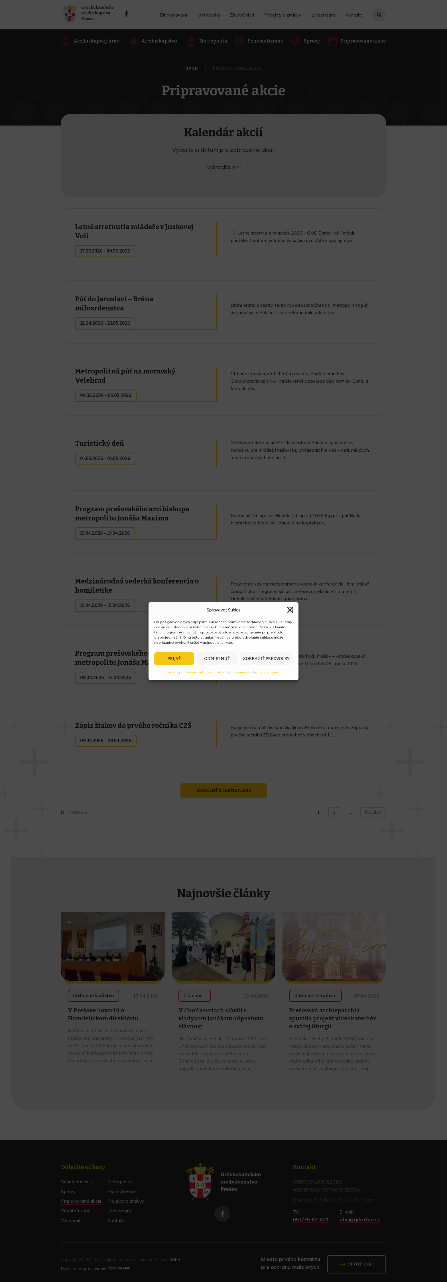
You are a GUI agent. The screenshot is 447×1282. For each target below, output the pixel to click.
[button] (290, 610)
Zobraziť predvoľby (266, 658)
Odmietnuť (217, 658)
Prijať (174, 658)
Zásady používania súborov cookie (194, 672)
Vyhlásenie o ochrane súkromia (253, 672)
